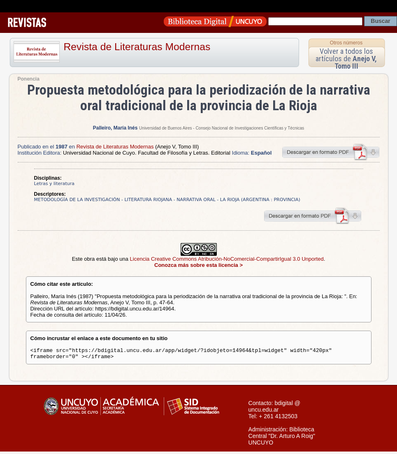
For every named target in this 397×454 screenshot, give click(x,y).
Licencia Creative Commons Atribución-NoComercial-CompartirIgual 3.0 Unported (227, 259)
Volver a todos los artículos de (346, 58)
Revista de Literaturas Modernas (137, 46)
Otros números (346, 43)
